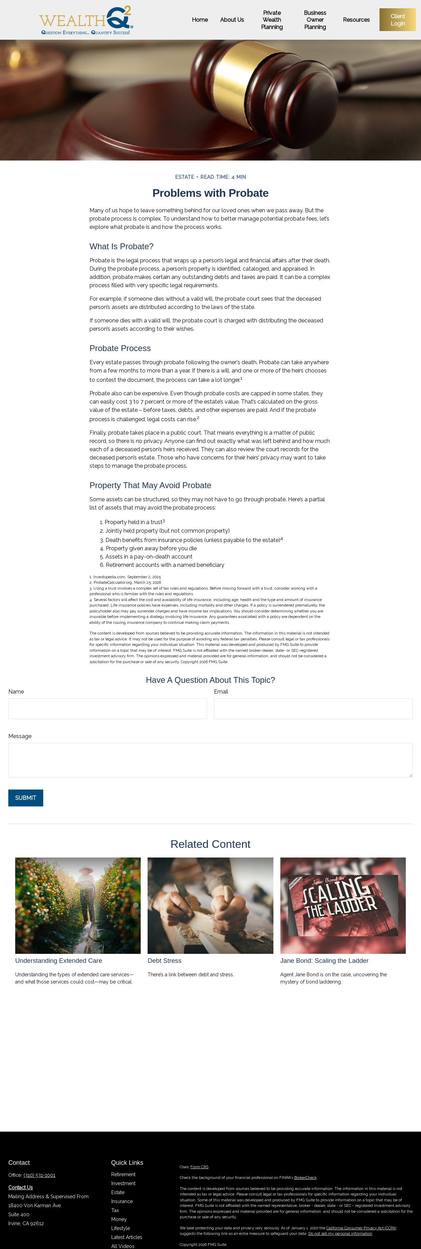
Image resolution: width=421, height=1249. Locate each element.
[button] (199, 19)
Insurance (122, 1201)
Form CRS (199, 1167)
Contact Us (20, 1187)
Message (19, 736)
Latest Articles (126, 1237)
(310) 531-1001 (39, 1175)
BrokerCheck (305, 1177)
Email (221, 691)
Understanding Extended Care (58, 960)
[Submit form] (25, 798)
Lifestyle (120, 1228)
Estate (117, 1192)
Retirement (123, 1174)
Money (119, 1219)
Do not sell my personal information (340, 1233)
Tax (115, 1210)
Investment (123, 1183)
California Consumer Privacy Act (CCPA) (361, 1228)
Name (16, 691)
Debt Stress (164, 960)
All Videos (122, 1246)
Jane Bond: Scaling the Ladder (324, 960)
